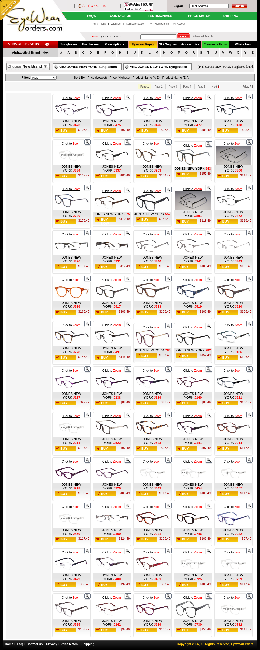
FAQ (20, 644)
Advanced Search (202, 36)
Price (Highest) (120, 77)
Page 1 (144, 86)
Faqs (91, 16)
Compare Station (136, 23)
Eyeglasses (90, 44)
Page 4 (187, 86)
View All (248, 86)
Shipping (87, 644)
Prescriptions (114, 44)
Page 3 (173, 86)
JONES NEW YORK (71, 123)
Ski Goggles (168, 44)
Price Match (69, 644)
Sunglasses (68, 44)
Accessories (190, 44)
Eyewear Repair (143, 44)
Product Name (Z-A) (175, 77)
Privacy (51, 644)
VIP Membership (159, 23)
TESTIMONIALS (160, 16)
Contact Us (35, 644)
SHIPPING (230, 16)
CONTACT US (120, 16)
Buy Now (64, 132)
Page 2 (159, 86)
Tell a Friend (99, 23)
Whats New (243, 44)
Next (214, 86)
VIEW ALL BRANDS (23, 44)
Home (9, 644)
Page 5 (201, 86)
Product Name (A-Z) (146, 77)
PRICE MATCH (199, 16)
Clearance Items (215, 44)
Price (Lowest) (97, 77)
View (88, 67)
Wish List (116, 23)
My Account (179, 23)
